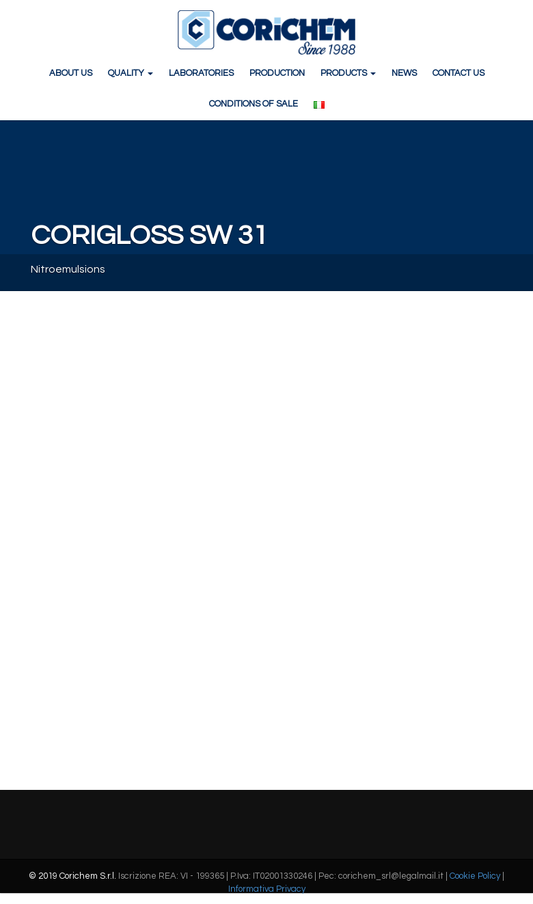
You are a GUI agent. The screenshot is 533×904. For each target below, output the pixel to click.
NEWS (404, 73)
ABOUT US (70, 73)
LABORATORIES (201, 73)
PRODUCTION (277, 73)
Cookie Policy (475, 876)
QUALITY (130, 73)
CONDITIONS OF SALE (253, 104)
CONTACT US (458, 73)
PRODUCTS (348, 73)
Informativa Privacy (266, 889)
